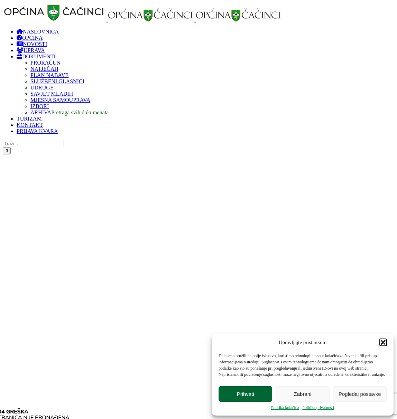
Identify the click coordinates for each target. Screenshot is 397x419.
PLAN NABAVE (49, 75)
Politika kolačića (285, 407)
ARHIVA (69, 112)
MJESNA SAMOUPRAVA (60, 100)
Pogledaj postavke (360, 394)
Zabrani (303, 394)
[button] (383, 342)
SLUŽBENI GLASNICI (57, 81)
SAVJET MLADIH (51, 94)
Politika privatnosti (318, 407)
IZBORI (39, 106)
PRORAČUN (45, 63)
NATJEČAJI (44, 69)
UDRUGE (42, 88)
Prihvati (245, 394)
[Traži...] (33, 143)
